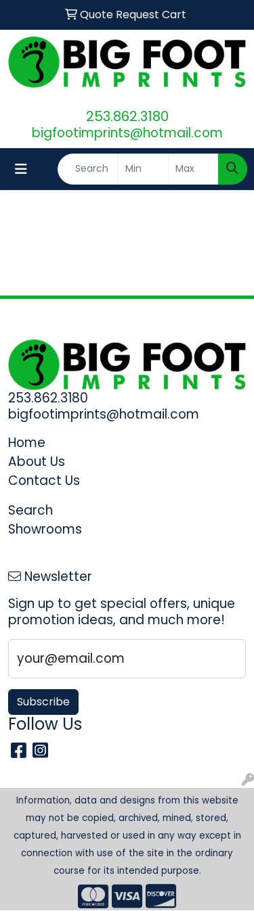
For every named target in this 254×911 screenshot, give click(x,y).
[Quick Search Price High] (193, 169)
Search (30, 510)
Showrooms (45, 529)
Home (26, 443)
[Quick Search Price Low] (143, 169)
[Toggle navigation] (21, 169)
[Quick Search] (88, 169)
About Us (36, 461)
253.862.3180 (127, 116)
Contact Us (44, 480)
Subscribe (43, 701)
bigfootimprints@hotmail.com (127, 133)
